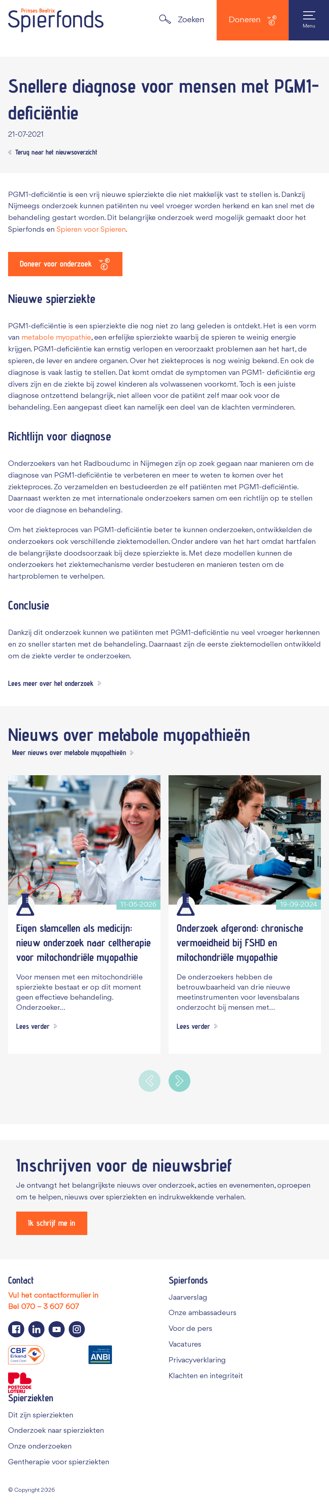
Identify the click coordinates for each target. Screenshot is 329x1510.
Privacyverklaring (197, 1360)
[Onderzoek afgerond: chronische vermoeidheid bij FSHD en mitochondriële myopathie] (245, 840)
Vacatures (185, 1345)
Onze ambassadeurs (202, 1313)
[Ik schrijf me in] (52, 1223)
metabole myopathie (56, 338)
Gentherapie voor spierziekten (58, 1462)
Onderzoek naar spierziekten (56, 1431)
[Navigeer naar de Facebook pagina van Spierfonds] (16, 1329)
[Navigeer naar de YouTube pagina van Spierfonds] (57, 1329)
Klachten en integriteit (206, 1376)
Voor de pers (190, 1329)
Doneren (252, 20)
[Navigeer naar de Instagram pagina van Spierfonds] (77, 1329)
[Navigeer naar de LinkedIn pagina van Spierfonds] (36, 1329)
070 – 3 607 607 (50, 1307)
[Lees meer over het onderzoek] (54, 684)
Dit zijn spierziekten (40, 1415)
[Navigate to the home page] (55, 20)
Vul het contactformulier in (53, 1295)
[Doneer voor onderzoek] (65, 264)
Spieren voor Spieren (91, 230)
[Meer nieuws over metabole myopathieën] (70, 753)
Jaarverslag (188, 1297)
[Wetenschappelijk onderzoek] (25, 904)
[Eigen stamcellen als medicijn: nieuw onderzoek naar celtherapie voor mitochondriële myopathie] (84, 840)
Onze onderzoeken (40, 1446)
